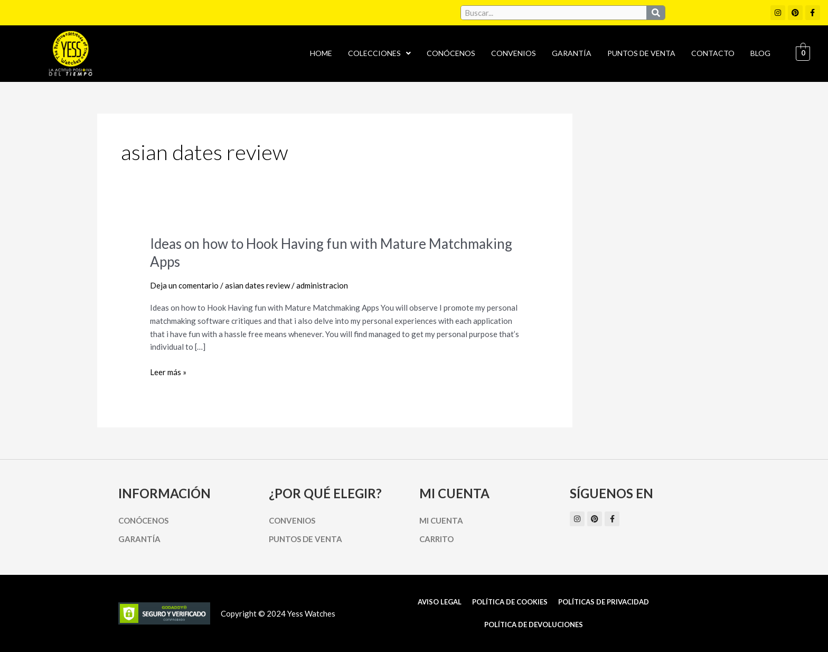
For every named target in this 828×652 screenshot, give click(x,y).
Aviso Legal (440, 602)
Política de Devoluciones (533, 624)
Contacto (713, 53)
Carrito (436, 539)
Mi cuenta (441, 520)
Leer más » (168, 371)
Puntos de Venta (641, 53)
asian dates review (257, 285)
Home (321, 53)
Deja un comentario (184, 285)
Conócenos (451, 53)
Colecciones (379, 53)
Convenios (513, 53)
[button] (379, 53)
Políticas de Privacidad (603, 602)
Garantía (571, 53)
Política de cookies (510, 602)
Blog (760, 53)
